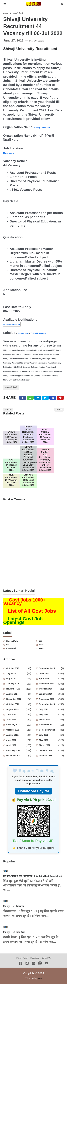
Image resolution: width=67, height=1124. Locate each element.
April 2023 (17, 765)
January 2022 (49, 796)
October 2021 (50, 801)
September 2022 (50, 775)
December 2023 (17, 744)
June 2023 (17, 760)
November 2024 (17, 734)
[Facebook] (22, 407)
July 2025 (17, 719)
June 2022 (17, 785)
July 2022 (49, 780)
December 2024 (49, 729)
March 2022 (49, 791)
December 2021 (18, 801)
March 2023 (50, 765)
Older (55, 422)
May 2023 (49, 760)
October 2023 (18, 750)
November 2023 (49, 744)
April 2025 (49, 724)
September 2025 (50, 714)
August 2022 (17, 780)
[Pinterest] (63, 407)
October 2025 (18, 714)
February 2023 (17, 770)
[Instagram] (40, 1065)
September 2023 (49, 750)
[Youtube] (47, 1065)
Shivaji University (47, 127)
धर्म (10, 688)
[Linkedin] (55, 407)
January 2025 (17, 729)
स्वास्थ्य (45, 693)
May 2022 (49, 785)
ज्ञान (43, 683)
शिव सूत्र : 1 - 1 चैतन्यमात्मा (21, 990)
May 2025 (16, 724)
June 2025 (49, 719)
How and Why (19, 683)
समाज (44, 688)
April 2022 (17, 791)
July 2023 (49, 755)
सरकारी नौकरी (17, 394)
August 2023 (17, 755)
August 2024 (18, 739)
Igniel (40, 1079)
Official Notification (18, 324)
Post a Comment (41, 40)
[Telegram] (39, 407)
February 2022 (17, 796)
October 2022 (17, 775)
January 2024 (49, 739)
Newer (12, 422)
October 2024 (50, 734)
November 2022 (50, 770)
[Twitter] (30, 407)
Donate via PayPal (33, 837)
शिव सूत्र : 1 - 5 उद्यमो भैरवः (21, 1033)
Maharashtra (12, 152)
